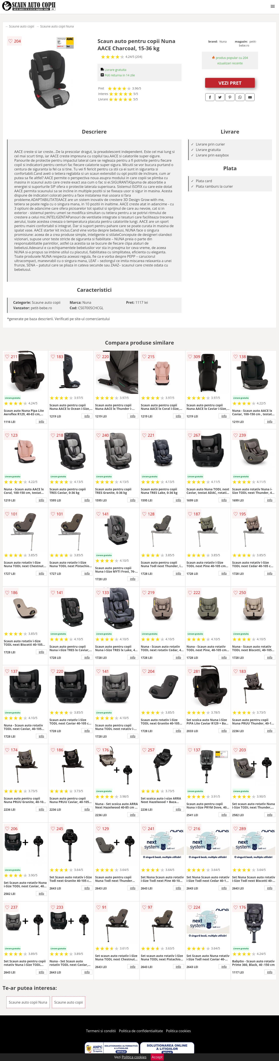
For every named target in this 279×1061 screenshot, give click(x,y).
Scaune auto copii (21, 26)
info (41, 421)
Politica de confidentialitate (141, 1030)
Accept (157, 1057)
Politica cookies (178, 1030)
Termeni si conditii (101, 1030)
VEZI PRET (230, 82)
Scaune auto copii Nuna (57, 26)
